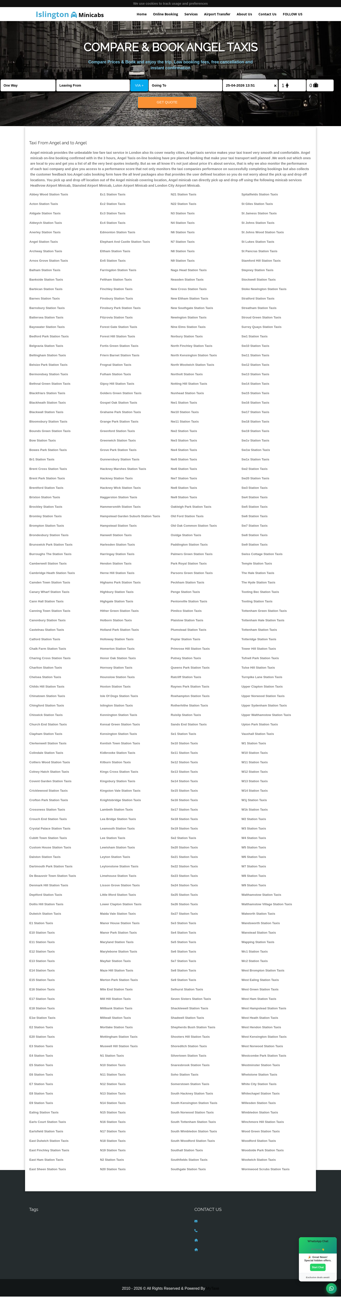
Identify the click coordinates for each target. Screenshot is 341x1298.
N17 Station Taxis (113, 1133)
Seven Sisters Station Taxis (191, 1000)
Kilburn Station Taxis (115, 763)
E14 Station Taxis (42, 972)
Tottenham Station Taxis (259, 631)
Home (142, 14)
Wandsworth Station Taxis (260, 924)
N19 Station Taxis (113, 1151)
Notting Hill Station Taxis (189, 385)
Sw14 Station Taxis (255, 385)
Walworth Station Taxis (258, 915)
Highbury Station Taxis (117, 593)
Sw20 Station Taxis (255, 479)
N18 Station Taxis (113, 1142)
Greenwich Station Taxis (118, 442)
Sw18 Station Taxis (255, 423)
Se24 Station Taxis (184, 886)
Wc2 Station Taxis (254, 962)
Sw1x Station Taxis (255, 461)
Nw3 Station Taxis (184, 442)
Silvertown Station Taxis (188, 1057)
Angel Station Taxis (43, 243)
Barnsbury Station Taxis (47, 309)
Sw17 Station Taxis (255, 413)
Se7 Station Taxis (183, 962)
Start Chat (318, 1267)
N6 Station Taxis (183, 233)
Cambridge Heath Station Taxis (52, 574)
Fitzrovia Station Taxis (116, 319)
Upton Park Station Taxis (259, 726)
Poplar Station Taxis (185, 640)
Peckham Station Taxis (187, 584)
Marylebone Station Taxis (118, 953)
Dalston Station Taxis (45, 858)
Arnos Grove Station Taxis (48, 262)
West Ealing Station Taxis (260, 981)
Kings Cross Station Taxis (119, 773)
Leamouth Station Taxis (117, 830)
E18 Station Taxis (42, 1009)
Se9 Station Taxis (183, 981)
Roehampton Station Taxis (190, 697)
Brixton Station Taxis (44, 498)
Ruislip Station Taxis (186, 716)
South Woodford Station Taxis (193, 1142)
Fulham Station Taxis (115, 375)
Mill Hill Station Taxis (115, 1000)
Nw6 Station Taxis (184, 470)
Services (191, 14)
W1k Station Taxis (254, 811)
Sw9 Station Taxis (254, 546)
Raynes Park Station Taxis (190, 688)
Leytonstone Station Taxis (119, 868)
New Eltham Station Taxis (189, 300)
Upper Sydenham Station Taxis (264, 707)
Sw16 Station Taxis (255, 404)
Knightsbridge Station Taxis (120, 801)
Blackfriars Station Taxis (47, 394)
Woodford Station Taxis (258, 1142)
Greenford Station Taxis (117, 432)
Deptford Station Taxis (45, 896)
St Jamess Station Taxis (259, 214)
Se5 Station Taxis (183, 943)
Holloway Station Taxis (117, 640)
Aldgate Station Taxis (45, 214)
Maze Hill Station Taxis (116, 972)
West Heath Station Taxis (259, 1019)
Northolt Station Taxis (187, 375)
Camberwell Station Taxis (48, 565)
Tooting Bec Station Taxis (260, 593)
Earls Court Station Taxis (47, 1123)
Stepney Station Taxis (257, 271)
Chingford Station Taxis (46, 707)
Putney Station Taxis (186, 659)
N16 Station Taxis (113, 1123)
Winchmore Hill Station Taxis (262, 1123)
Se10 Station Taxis (184, 744)
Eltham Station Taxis (115, 252)
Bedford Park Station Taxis (49, 338)
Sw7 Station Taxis (254, 527)
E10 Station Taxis (42, 934)
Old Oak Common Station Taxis (194, 527)
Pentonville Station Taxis (189, 603)
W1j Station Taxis (254, 801)
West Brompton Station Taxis (262, 972)
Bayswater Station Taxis (47, 328)
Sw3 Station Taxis (254, 489)
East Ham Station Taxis (46, 1161)
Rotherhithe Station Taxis (189, 707)
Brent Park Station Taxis (47, 479)
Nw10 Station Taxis (185, 413)
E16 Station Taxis (42, 991)
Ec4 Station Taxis (113, 224)
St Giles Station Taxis (257, 205)
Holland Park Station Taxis (119, 631)
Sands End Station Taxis (189, 726)
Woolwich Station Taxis (258, 1161)
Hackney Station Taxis (116, 479)
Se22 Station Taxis (184, 868)
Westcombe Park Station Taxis (263, 1057)
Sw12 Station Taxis (255, 366)
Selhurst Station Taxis (187, 991)
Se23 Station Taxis (184, 877)
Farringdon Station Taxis (118, 271)
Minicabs (70, 14)
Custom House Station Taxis (50, 849)
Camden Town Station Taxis (49, 584)
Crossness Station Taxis (47, 811)
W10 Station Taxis (254, 754)
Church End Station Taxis (48, 726)
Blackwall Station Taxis (46, 413)
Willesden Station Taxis (258, 1104)
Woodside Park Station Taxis (262, 1151)
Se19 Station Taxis (184, 830)
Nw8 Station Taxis (184, 489)
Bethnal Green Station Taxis (49, 385)
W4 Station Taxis (253, 839)
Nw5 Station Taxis (184, 461)
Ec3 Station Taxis (113, 214)
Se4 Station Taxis (183, 934)
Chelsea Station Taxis (45, 678)
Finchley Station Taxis (116, 290)
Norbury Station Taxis (187, 338)
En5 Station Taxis (113, 262)
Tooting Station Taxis (256, 603)
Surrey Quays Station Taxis (261, 328)
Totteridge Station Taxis (258, 640)
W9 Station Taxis (253, 886)
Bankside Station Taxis (46, 281)
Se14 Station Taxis (184, 782)
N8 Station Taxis (183, 252)
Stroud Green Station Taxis (261, 319)
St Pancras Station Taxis (259, 252)
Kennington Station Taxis (118, 716)
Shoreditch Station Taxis (189, 1047)
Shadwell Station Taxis (187, 1019)
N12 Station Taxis (113, 1085)
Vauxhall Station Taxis (257, 735)
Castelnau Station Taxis (46, 631)
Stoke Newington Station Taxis (264, 290)
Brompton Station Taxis (46, 527)
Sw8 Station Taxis (254, 536)
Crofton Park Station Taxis (48, 801)
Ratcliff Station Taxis (186, 678)
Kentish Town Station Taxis (120, 744)
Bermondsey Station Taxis (48, 375)
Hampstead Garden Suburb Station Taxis (130, 517)
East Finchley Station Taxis (49, 1151)
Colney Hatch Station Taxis (49, 773)
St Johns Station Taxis (258, 224)
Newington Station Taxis (188, 319)
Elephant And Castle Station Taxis (125, 243)
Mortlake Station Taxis (116, 1028)
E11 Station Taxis (42, 943)
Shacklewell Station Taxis (189, 1009)
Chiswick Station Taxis (46, 716)
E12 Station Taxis (42, 953)
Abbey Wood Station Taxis (48, 196)
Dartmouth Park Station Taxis (51, 868)
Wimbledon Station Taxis (259, 1114)
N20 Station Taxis (113, 1170)
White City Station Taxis (258, 1085)
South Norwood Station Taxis (192, 1114)
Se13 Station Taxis (184, 773)
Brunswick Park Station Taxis (51, 546)
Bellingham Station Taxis (47, 356)
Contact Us (267, 14)
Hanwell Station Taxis (116, 536)
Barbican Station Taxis (45, 290)
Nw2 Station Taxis (184, 432)
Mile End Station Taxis (116, 991)
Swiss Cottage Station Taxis (262, 555)
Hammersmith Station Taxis (120, 508)
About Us (244, 14)
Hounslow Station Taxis (117, 678)
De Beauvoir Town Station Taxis (52, 877)
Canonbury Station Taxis (47, 621)
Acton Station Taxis (43, 205)
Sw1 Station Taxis (254, 338)
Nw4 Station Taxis (184, 451)
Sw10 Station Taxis (255, 347)
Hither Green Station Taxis (119, 612)
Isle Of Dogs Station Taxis (119, 697)
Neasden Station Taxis (187, 281)
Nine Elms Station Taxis (188, 328)
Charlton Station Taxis (45, 669)
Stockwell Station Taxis (258, 281)
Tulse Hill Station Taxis (258, 669)
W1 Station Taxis (253, 744)
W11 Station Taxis (254, 763)
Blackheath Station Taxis (47, 404)
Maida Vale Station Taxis (118, 915)
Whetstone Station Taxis (259, 1076)
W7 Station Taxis (253, 868)
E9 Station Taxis (41, 1104)
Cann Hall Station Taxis (46, 603)
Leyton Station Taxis (115, 858)
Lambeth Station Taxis (116, 811)
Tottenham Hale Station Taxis (262, 621)
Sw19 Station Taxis (255, 432)
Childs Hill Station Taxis (46, 688)
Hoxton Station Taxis (115, 688)
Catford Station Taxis (44, 640)
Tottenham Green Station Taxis (264, 612)
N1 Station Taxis (112, 1057)
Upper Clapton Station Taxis (262, 688)
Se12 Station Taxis (184, 763)
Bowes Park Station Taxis (48, 451)
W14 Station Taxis (254, 792)
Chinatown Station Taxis (47, 697)
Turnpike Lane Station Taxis (261, 678)
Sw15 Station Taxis (255, 394)
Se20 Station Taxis (184, 849)
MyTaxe (212, 1290)
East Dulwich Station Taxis (49, 1142)
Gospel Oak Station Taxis (118, 404)
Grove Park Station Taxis (118, 451)
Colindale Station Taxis (46, 754)
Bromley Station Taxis (45, 517)
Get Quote (167, 102)
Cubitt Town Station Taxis (48, 839)
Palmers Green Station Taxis (192, 555)
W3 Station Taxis (253, 830)
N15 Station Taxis (113, 1114)
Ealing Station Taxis (44, 1114)
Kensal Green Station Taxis (120, 726)
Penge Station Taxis (185, 593)
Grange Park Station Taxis (119, 423)
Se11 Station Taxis (184, 754)
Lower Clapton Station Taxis (120, 905)
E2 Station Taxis (41, 1028)
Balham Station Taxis (45, 271)
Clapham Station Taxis (45, 735)
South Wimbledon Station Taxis (194, 1133)
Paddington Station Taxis (189, 546)
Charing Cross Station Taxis (50, 659)
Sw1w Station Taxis (255, 451)
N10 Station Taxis (113, 1066)
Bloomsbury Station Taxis (48, 423)
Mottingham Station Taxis (119, 1038)
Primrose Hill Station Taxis (190, 650)
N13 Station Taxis (113, 1095)
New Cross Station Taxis (189, 290)
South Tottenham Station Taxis (193, 1123)
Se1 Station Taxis (183, 735)
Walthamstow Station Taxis (261, 896)
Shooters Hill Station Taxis (190, 1038)
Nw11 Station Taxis (185, 423)
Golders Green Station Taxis (120, 394)
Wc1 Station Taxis (254, 953)
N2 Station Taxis (112, 1161)
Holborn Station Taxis (116, 621)
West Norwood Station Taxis (262, 1047)
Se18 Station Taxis (184, 820)
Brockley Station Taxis (45, 508)
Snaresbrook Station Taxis (190, 1066)
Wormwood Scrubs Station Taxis (265, 1170)
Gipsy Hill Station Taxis (117, 385)
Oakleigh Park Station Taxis (191, 508)
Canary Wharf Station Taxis (49, 593)
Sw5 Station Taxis (254, 508)
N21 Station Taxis (183, 196)
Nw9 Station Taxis (184, 498)
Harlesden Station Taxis (117, 546)
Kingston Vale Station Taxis (120, 792)
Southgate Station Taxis (188, 1170)
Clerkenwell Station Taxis (47, 744)
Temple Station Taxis (256, 565)
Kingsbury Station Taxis (117, 782)
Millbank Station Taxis (116, 1009)
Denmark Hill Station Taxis (48, 886)
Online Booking (165, 14)
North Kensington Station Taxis (194, 356)
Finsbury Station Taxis (116, 300)
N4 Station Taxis (183, 224)
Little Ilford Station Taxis (118, 896)
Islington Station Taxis (116, 707)
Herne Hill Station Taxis (117, 574)
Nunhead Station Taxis (187, 394)
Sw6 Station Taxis (254, 517)
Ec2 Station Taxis (113, 205)
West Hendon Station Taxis (261, 1028)
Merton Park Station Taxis (119, 981)
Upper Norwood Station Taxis (263, 697)
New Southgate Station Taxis (192, 309)
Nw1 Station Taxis (184, 404)
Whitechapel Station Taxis (260, 1095)
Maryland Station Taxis (117, 943)
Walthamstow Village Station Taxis (266, 905)
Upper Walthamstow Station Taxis (266, 716)
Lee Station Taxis (112, 839)
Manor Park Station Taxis (118, 934)
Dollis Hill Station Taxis (46, 905)
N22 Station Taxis (183, 205)
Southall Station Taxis (187, 1151)
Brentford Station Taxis (46, 489)
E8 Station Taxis (41, 1095)
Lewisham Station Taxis (117, 849)
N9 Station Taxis (183, 262)
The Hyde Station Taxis (258, 584)
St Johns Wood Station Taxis (262, 233)
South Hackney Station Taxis (192, 1095)
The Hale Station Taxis (257, 574)
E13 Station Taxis (42, 962)
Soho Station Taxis (184, 1076)
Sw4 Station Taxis (254, 498)
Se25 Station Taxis (184, 896)
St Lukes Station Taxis (257, 243)
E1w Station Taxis (42, 1019)
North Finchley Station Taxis (191, 347)
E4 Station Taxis (41, 1057)
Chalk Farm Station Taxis (47, 650)
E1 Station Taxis (41, 924)
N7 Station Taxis (183, 243)
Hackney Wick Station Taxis (120, 489)
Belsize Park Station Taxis (48, 366)
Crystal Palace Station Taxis (49, 830)
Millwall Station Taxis (115, 1019)
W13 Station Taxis (254, 782)
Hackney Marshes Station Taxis (123, 470)
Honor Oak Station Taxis (118, 659)
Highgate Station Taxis (116, 603)
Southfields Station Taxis (189, 1161)
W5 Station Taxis (253, 849)
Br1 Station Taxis (41, 461)
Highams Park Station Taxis (120, 584)
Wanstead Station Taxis (258, 934)
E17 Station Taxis (42, 1000)
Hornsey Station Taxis (116, 669)
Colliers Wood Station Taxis (49, 763)
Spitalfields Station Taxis (259, 196)
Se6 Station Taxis (183, 953)
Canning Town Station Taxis (49, 612)
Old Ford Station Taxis (187, 517)
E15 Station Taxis (42, 981)
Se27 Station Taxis (184, 915)
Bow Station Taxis (42, 442)
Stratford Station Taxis (258, 300)
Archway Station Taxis (45, 252)
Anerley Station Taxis (45, 233)
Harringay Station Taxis (117, 555)
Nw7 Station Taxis (184, 479)
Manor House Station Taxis (120, 924)
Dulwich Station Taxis (45, 915)
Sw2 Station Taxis (254, 470)
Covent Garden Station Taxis (50, 782)
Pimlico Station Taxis (186, 612)
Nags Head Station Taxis (189, 271)
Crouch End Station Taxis (48, 820)
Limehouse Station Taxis (118, 877)
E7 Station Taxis (41, 1085)
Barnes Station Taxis (44, 300)
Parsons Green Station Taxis (192, 574)
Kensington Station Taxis (118, 735)
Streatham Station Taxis (258, 309)
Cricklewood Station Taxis (48, 792)
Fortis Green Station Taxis (119, 347)
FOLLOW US (292, 14)
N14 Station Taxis (113, 1104)
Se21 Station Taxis (184, 858)
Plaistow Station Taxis (187, 621)
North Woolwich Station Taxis (192, 366)
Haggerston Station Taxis (118, 498)
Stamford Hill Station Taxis (261, 262)
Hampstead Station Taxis (118, 527)
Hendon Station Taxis (115, 565)
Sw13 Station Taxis (255, 375)
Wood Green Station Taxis (260, 1133)
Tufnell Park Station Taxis (260, 659)
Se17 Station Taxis (184, 811)
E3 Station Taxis (41, 1047)
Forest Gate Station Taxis (118, 328)
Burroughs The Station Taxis (50, 555)
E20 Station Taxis (42, 1038)
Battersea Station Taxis (46, 319)
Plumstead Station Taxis (188, 631)
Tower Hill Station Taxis (258, 650)
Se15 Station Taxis (184, 792)
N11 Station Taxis (113, 1076)
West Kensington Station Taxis (264, 1038)
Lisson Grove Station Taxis (120, 886)
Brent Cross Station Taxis (48, 470)
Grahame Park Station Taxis (120, 413)
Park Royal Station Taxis (189, 565)
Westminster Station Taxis (260, 1066)
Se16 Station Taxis (184, 801)
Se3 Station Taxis (183, 924)
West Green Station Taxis (260, 991)
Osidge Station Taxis (186, 536)
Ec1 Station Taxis (113, 196)
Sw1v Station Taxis (255, 442)
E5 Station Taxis (41, 1066)
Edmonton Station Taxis (117, 233)
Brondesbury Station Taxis (49, 536)
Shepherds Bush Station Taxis (193, 1028)
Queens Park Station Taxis (190, 669)
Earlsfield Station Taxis (46, 1133)
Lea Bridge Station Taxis (118, 820)
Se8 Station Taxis (183, 972)
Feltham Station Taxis (116, 281)
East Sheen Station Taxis (47, 1170)
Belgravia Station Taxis (46, 347)
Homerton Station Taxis (117, 650)
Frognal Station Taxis (115, 366)
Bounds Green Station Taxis (50, 432)
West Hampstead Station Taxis (263, 1009)
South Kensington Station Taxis (194, 1104)
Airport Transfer (217, 14)
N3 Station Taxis (183, 214)
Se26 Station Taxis (184, 905)
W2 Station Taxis (253, 820)
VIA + (139, 85)
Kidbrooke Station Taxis (117, 754)
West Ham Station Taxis (258, 1000)
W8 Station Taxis (253, 877)
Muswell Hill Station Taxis (119, 1047)
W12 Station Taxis (254, 773)
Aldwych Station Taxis (45, 224)
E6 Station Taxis (41, 1076)
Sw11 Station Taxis (255, 356)
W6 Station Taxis (253, 858)
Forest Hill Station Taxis (117, 338)
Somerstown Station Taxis (190, 1085)
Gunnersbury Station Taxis (120, 461)
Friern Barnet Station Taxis (120, 356)
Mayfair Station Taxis (115, 962)
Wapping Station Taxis (257, 943)
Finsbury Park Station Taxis (120, 309)
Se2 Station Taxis (183, 839)
